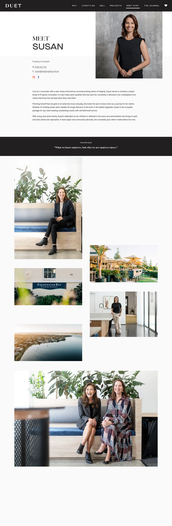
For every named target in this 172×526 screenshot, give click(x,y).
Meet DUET (133, 6)
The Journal (152, 6)
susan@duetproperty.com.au (47, 71)
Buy (74, 6)
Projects (116, 6)
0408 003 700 (40, 67)
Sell (102, 6)
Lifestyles (88, 6)
